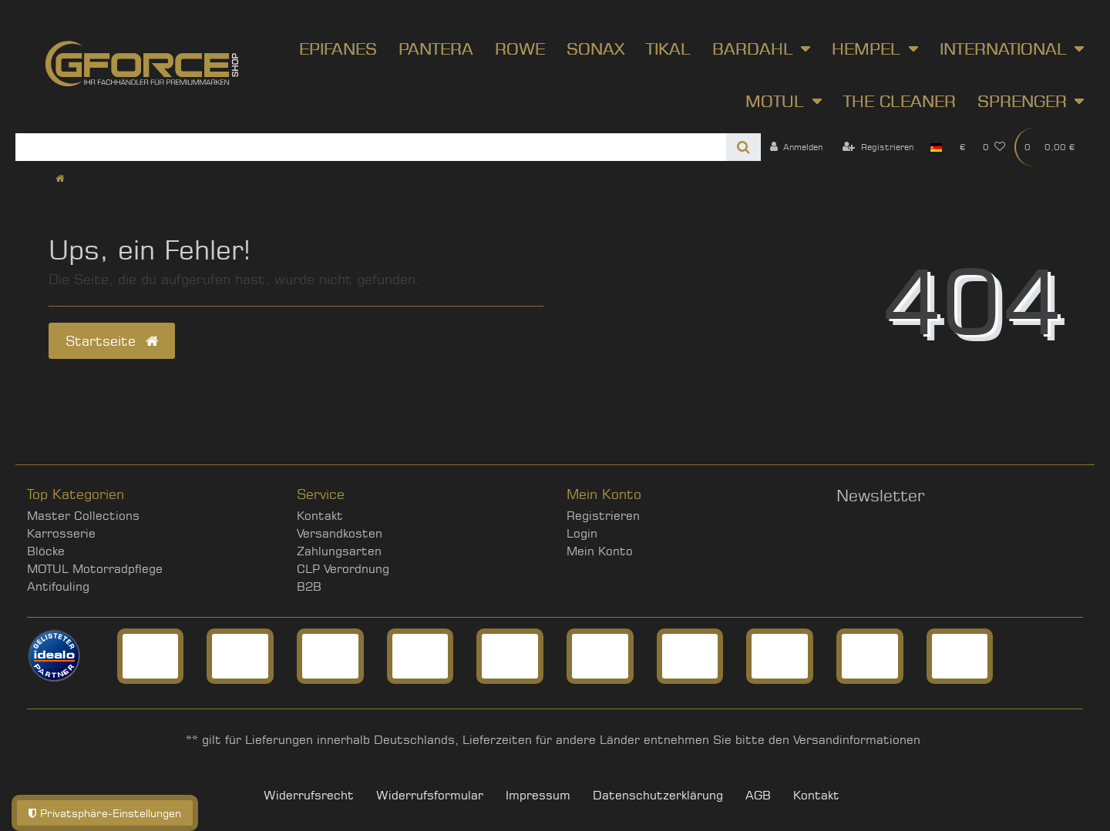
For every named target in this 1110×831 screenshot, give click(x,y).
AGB (758, 795)
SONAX (595, 49)
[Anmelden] (796, 147)
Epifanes (338, 49)
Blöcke (46, 551)
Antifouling (58, 586)
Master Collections (83, 515)
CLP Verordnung (343, 568)
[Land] (936, 147)
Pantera (436, 49)
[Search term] (370, 147)
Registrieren (603, 515)
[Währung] (962, 147)
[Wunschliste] (994, 147)
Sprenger (1022, 101)
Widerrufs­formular (429, 795)
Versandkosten (339, 533)
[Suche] (743, 147)
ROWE (520, 49)
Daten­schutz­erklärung (658, 795)
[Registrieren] (878, 147)
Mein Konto (600, 551)
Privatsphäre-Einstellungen (105, 812)
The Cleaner (899, 101)
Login (582, 533)
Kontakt (320, 515)
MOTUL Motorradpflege (95, 568)
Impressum (538, 795)
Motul (774, 101)
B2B (309, 586)
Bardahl (752, 49)
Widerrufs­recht (309, 795)
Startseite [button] (112, 341)
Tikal (668, 49)
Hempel (866, 49)
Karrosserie (61, 533)
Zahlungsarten (339, 551)
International (1003, 49)
